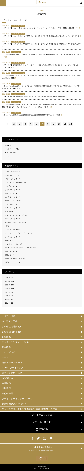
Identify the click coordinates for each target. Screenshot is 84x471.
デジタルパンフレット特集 (15, 342)
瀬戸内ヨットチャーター (13, 262)
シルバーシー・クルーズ (13, 244)
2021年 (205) (9, 296)
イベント (8, 156)
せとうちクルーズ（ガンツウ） (15, 258)
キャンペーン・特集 (12, 149)
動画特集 (6, 347)
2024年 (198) (9, 285)
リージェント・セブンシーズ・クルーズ (18, 233)
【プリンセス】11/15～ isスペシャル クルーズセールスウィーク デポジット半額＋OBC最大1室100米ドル (40, 28)
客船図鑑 (6, 337)
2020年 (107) (9, 299)
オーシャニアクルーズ (12, 219)
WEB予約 (42, 429)
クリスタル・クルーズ (12, 190)
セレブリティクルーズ (12, 186)
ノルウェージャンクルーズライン (16, 215)
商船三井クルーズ (11, 251)
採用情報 (6, 388)
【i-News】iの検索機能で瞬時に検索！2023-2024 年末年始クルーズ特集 (31, 115)
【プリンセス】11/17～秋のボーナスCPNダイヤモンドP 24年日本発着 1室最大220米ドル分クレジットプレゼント (41, 36)
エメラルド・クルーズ (12, 197)
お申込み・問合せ (42, 422)
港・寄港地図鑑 (10, 321)
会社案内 (6, 383)
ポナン (7, 226)
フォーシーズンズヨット (13, 172)
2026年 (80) (9, 278)
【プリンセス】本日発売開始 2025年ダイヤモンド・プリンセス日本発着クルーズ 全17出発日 (33, 96)
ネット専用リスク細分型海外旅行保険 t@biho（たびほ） (31, 409)
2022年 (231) (9, 292)
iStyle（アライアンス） (14, 368)
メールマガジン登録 (42, 415)
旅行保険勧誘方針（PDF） (15, 404)
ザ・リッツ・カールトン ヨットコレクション (20, 248)
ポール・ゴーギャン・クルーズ (15, 222)
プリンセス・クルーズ (12, 229)
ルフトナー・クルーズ (12, 208)
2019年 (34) (9, 303)
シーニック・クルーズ (12, 237)
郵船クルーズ (9, 255)
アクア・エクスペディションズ (15, 182)
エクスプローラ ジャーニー (14, 175)
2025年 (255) (9, 281)
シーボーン (9, 240)
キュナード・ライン (12, 193)
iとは (8, 378)
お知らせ (8, 145)
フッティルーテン (11, 204)
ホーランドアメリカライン (14, 200)
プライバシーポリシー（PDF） (17, 398)
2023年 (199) (9, 288)
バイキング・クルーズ (12, 179)
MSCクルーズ (10, 211)
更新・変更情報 (10, 152)
